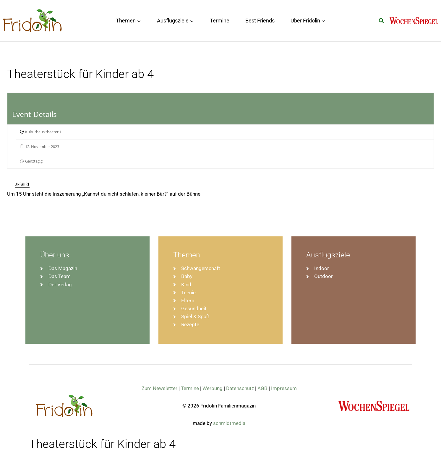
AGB (262, 388)
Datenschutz (240, 388)
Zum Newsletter (159, 388)
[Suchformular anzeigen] (381, 20)
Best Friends (260, 20)
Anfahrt (22, 183)
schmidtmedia (229, 423)
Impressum (284, 388)
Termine (219, 20)
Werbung (212, 388)
